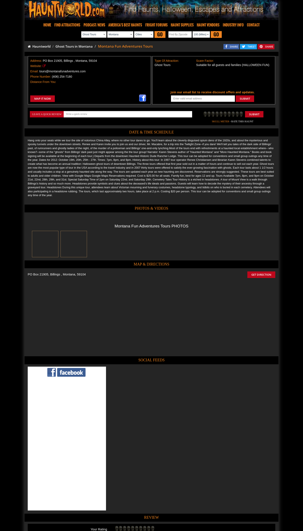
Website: (36, 66)
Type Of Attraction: (167, 60)
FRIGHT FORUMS (156, 25)
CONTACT (253, 25)
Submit (254, 114)
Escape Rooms (221, 515)
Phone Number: (40, 76)
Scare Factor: (205, 60)
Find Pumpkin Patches (145, 515)
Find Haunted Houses (86, 515)
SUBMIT (245, 98)
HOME (47, 25)
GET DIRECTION (261, 275)
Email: (34, 71)
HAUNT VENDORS (208, 25)
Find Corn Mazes (171, 515)
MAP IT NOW (42, 98)
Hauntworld (39, 46)
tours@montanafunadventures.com (62, 71)
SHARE (234, 46)
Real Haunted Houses (197, 515)
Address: (36, 60)
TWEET (252, 46)
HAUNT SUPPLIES (182, 25)
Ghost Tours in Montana (74, 46)
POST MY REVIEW (128, 477)
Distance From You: (43, 82)
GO (160, 34)
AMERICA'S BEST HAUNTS (125, 25)
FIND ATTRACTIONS (67, 25)
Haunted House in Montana (167, 495)
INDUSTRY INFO (233, 25)
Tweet (141, 505)
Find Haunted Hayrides (115, 515)
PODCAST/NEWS (94, 25)
